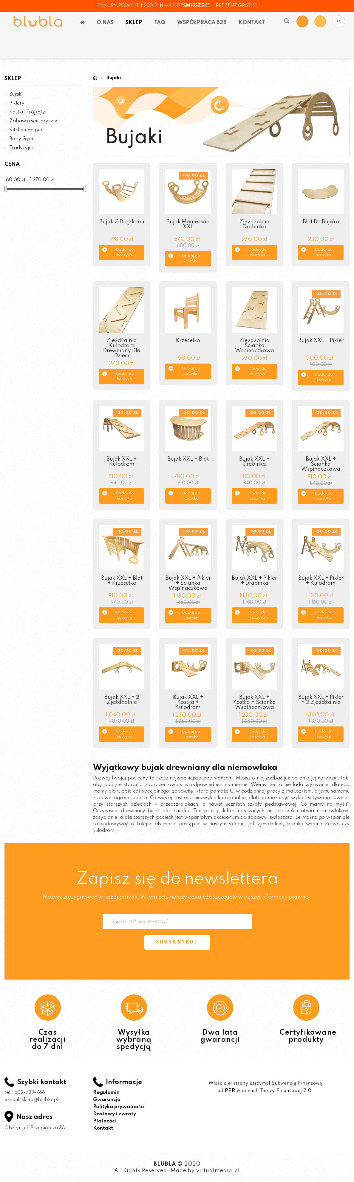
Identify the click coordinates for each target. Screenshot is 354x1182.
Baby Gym (21, 139)
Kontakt (103, 1128)
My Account (320, 21)
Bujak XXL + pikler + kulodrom (321, 581)
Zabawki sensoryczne (33, 121)
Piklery (16, 103)
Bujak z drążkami (121, 221)
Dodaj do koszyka (125, 252)
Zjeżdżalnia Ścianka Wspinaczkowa (254, 345)
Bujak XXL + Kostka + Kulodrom (188, 702)
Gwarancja (106, 1099)
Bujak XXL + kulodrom (121, 461)
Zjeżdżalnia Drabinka (254, 224)
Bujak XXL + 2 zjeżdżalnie (121, 700)
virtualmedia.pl (218, 1170)
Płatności (104, 1121)
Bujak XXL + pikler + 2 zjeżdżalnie (321, 700)
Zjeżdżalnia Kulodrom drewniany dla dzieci (121, 348)
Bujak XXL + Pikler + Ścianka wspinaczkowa (188, 583)
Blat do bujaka (321, 221)
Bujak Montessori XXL (188, 224)
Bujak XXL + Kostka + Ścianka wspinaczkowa (254, 702)
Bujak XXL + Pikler (321, 340)
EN (339, 22)
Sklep (12, 78)
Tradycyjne (21, 148)
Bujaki (15, 94)
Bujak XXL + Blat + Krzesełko (122, 581)
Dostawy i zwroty (114, 1113)
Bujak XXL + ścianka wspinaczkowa (320, 464)
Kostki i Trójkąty (27, 112)
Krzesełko (188, 340)
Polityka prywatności (119, 1106)
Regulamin (106, 1092)
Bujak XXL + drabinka (254, 461)
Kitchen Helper (26, 130)
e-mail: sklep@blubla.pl (31, 1099)
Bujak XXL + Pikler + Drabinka (254, 581)
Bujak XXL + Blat (188, 459)
